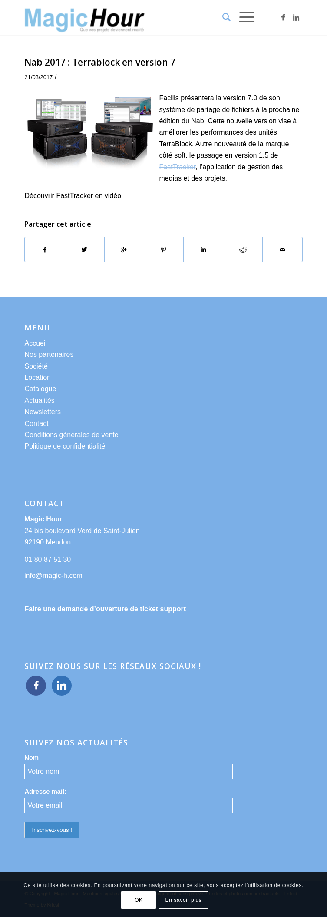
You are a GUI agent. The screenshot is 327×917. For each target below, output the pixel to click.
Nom (31, 757)
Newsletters (42, 412)
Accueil (35, 343)
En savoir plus (183, 900)
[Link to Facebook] (283, 17)
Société (35, 366)
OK (139, 900)
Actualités (39, 400)
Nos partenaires (48, 354)
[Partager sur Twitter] (84, 249)
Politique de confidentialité (64, 446)
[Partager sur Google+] (124, 249)
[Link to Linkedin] (296, 17)
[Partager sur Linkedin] (203, 249)
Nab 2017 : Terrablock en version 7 (99, 62)
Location (37, 377)
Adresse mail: (45, 791)
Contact (36, 423)
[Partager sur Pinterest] (163, 249)
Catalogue (40, 389)
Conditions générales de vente (71, 435)
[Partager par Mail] (282, 249)
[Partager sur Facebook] (44, 249)
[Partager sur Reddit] (242, 249)
